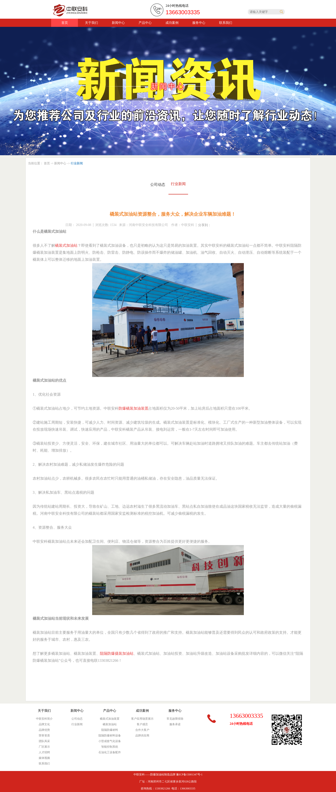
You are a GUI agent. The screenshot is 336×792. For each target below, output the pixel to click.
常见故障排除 (175, 718)
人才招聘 (44, 752)
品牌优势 (44, 730)
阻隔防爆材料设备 (109, 735)
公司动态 (157, 185)
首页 (64, 23)
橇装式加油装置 (109, 718)
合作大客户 (142, 730)
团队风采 (44, 741)
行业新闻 (178, 184)
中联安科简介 (44, 718)
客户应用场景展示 (142, 718)
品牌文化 (44, 724)
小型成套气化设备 (109, 741)
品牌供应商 (142, 735)
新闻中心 (60, 163)
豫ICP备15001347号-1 (189, 774)
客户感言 (142, 724)
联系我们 (44, 763)
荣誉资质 (44, 735)
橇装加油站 (110, 724)
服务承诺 (175, 724)
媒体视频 (44, 758)
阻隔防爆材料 (109, 730)
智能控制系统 (109, 746)
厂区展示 (44, 746)
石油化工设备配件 (109, 752)
